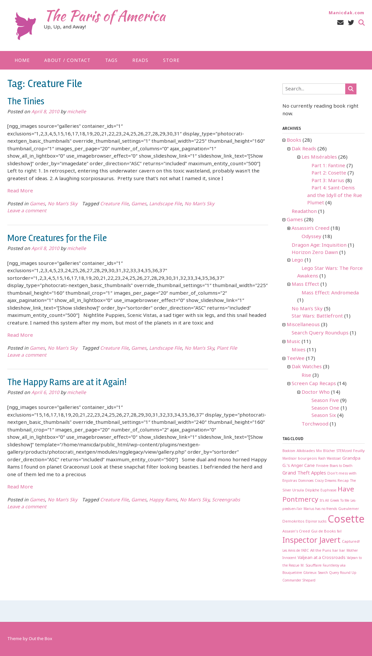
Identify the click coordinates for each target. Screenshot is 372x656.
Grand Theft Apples (304, 473)
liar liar (338, 550)
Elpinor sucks (316, 522)
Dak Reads (304, 149)
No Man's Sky (62, 204)
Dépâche (312, 490)
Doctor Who (316, 392)
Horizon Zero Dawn (315, 252)
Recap (343, 480)
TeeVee (296, 358)
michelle (76, 112)
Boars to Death (341, 466)
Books (294, 140)
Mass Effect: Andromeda (330, 293)
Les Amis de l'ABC (295, 551)
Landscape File (165, 204)
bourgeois (307, 458)
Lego (297, 260)
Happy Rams (163, 500)
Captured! (351, 541)
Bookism (288, 451)
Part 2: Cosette (328, 173)
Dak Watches (307, 367)
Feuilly (359, 451)
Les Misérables (319, 157)
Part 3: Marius (327, 180)
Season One (325, 408)
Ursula (298, 490)
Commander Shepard (298, 581)
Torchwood (315, 424)
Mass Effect (305, 284)
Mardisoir (289, 459)
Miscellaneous (303, 325)
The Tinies (25, 101)
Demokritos (293, 521)
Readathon (304, 211)
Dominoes (305, 481)
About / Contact (67, 61)
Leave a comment (26, 211)
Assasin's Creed (296, 531)
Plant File (227, 348)
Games (37, 204)
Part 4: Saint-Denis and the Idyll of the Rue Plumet (334, 195)
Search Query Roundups (320, 333)
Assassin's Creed (310, 228)
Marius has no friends (320, 509)
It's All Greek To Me (334, 501)
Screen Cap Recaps (314, 383)
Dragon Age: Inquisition (319, 245)
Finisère (322, 466)
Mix (319, 451)
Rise (306, 375)
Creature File (114, 204)
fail (339, 532)
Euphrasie (328, 490)
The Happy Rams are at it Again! (67, 382)
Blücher (329, 451)
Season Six (323, 415)
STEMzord (344, 451)
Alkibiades (306, 451)
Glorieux (309, 573)
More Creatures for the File (57, 238)
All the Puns (320, 550)
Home (22, 61)
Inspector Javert (311, 540)
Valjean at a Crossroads (322, 558)
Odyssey (311, 236)
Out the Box (40, 639)
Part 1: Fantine (328, 166)
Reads (140, 61)
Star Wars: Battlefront (317, 316)
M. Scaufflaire (311, 566)
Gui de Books (323, 531)
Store (171, 61)
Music (293, 341)
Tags (111, 61)
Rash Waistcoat (329, 459)
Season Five (325, 400)
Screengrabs (226, 500)
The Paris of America (104, 15)
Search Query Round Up (337, 573)
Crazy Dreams (325, 481)
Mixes (299, 350)
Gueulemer (348, 509)
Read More (20, 191)
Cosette (346, 520)
